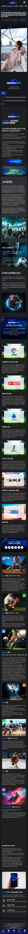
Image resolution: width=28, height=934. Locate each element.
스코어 (9, 931)
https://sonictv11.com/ (14, 88)
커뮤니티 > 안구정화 (5, 10)
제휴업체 (21, 6)
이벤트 (25, 6)
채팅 (25, 931)
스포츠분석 (16, 6)
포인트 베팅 (3, 931)
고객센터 (19, 931)
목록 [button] (3, 93)
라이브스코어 (10, 6)
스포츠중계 (3, 6)
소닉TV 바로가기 (14, 161)
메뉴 (2, 2)
